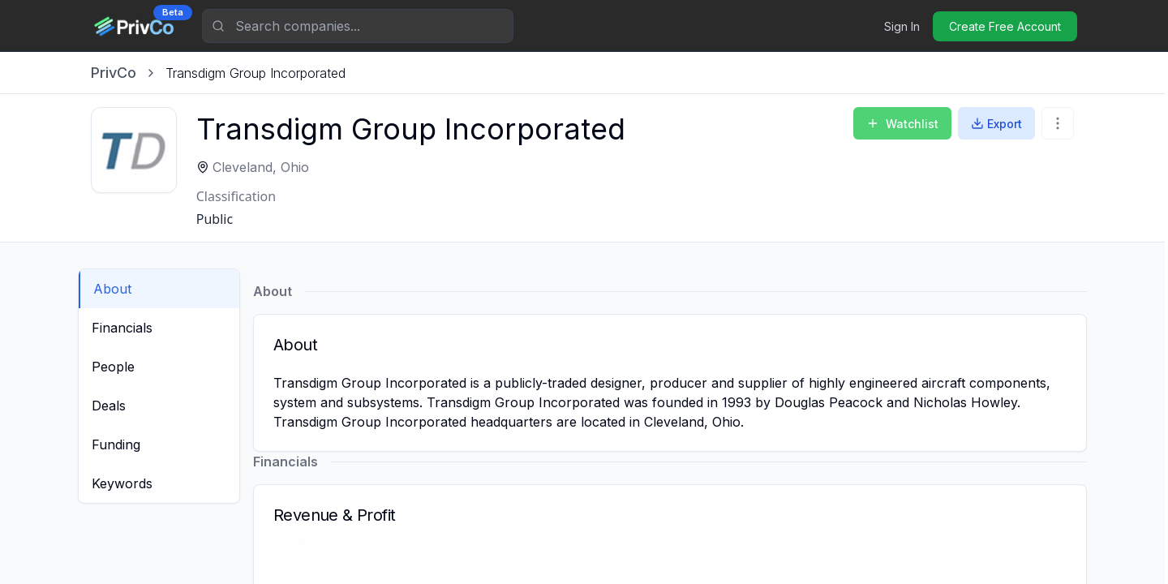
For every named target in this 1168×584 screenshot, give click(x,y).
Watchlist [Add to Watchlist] (902, 124)
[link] (255, 73)
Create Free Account (1005, 26)
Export (996, 124)
